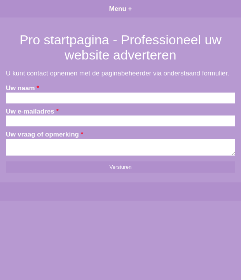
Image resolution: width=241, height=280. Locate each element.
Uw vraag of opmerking (44, 134)
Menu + (120, 8)
